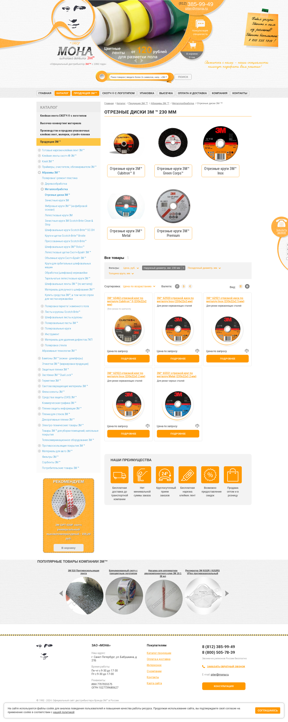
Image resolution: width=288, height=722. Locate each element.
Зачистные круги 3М (57, 200)
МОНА (74, 18)
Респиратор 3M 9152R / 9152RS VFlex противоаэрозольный (202, 572)
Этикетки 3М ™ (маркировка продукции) (65, 364)
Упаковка (147, 93)
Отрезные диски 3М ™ (57, 195)
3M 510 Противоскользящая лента (83, 572)
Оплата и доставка (192, 93)
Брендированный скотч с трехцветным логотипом (123, 572)
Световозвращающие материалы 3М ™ (65, 386)
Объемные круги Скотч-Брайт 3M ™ (65, 258)
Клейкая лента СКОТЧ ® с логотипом (63, 115)
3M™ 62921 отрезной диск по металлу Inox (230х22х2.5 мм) (225, 300)
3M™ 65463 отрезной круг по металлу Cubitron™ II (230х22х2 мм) (126, 301)
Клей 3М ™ (48, 161)
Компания (219, 93)
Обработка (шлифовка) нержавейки (66, 272)
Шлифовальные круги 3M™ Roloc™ (64, 247)
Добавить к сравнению (148, 351)
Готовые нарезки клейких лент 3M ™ (63, 150)
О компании (154, 671)
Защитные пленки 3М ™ (55, 369)
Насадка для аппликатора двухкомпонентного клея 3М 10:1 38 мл (162, 573)
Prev (135, 60)
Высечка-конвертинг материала (60, 123)
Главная (45, 93)
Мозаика (247, 286)
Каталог (62, 93)
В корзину (69, 547)
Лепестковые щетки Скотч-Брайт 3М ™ (68, 252)
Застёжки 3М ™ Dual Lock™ (57, 375)
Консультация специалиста (200, 24)
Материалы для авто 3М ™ (57, 451)
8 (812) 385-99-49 (218, 647)
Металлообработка (56, 189)
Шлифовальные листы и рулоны (63, 317)
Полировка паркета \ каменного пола (67, 306)
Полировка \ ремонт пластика (59, 178)
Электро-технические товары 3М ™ (63, 425)
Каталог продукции (159, 653)
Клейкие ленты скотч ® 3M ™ (59, 155)
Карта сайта (154, 683)
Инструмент (52, 334)
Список (241, 286)
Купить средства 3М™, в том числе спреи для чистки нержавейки (69, 297)
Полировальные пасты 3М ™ (61, 323)
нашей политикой (63, 712)
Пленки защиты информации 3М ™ (62, 408)
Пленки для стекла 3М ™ (56, 414)
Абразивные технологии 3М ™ (59, 350)
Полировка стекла (56, 345)
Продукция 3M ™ (50, 141)
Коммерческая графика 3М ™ (59, 403)
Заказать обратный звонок (226, 666)
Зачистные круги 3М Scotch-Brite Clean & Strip (69, 222)
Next (141, 60)
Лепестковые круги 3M (58, 215)
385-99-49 (196, 4)
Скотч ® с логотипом (118, 93)
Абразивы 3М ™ (51, 172)
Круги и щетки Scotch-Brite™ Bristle (65, 235)
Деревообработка (56, 183)
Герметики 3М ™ (51, 380)
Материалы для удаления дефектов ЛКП (68, 339)
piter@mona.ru (196, 8)
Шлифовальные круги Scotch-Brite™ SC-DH (70, 230)
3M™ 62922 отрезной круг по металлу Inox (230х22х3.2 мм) (126, 375)
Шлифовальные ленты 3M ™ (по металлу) (68, 284)
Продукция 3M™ (85, 93)
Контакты (239, 93)
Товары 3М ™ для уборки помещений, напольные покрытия (70, 432)
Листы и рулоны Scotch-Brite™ (62, 312)
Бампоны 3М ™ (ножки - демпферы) (62, 358)
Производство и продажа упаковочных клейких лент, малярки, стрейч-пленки (65, 132)
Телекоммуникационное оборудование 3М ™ (68, 440)
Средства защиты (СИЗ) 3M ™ (59, 397)
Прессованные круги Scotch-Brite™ (65, 241)
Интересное (154, 665)
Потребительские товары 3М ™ (60, 468)
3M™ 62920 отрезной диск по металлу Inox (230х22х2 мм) (175, 300)
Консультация (224, 686)
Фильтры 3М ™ (50, 457)
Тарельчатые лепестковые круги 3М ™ (67, 278)
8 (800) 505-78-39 (218, 652)
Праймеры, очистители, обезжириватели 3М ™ (69, 167)
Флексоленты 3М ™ (53, 392)
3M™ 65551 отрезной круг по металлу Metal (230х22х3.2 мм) (176, 375)
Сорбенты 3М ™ (51, 462)
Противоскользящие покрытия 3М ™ (63, 445)
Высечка (166, 93)
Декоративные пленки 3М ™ (58, 419)
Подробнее (128, 358)
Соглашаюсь (268, 710)
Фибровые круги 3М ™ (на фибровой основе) (66, 207)
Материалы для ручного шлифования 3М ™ (70, 289)
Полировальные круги (58, 328)
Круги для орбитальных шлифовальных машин (68, 265)
